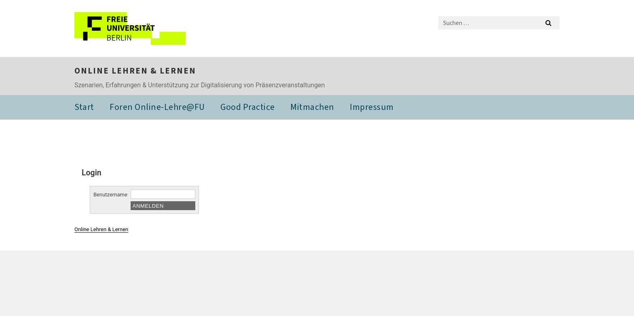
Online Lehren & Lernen (135, 70)
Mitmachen (312, 107)
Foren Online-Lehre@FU (157, 107)
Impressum (372, 107)
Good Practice (247, 107)
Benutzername (110, 195)
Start (84, 107)
